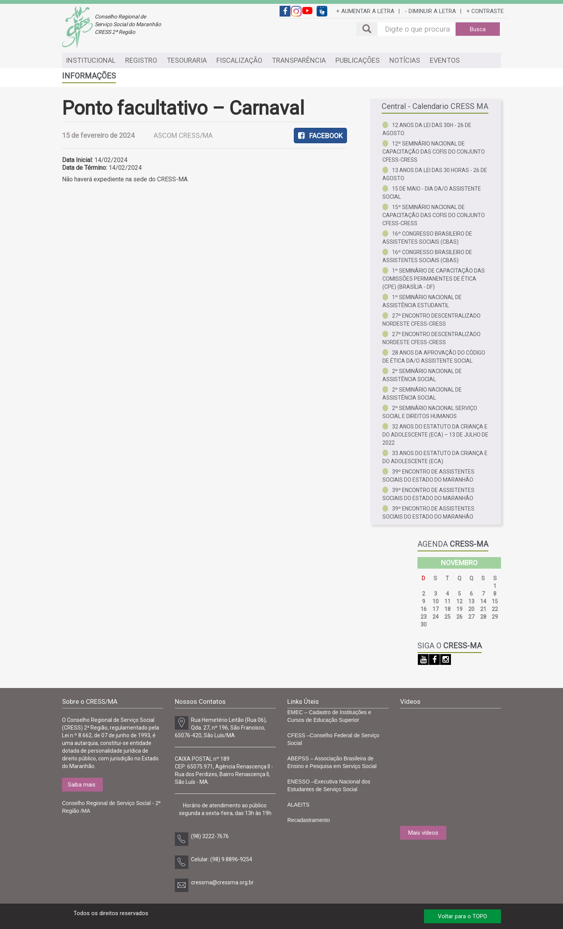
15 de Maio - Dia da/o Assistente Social (431, 193)
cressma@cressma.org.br (222, 882)
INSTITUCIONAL (91, 60)
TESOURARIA (187, 60)
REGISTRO (141, 60)
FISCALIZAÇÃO (239, 60)
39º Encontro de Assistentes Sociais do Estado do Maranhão (428, 476)
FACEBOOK (320, 136)
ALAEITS (298, 805)
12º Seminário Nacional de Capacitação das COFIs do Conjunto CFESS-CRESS (433, 152)
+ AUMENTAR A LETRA (365, 11)
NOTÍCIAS (404, 60)
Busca (478, 29)
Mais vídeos (423, 832)
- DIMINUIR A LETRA (430, 11)
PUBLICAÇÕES (357, 60)
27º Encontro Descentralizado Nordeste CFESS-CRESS (431, 320)
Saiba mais (82, 784)
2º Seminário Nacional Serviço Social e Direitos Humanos (429, 412)
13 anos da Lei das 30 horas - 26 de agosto (434, 174)
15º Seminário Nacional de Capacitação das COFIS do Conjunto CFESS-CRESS (433, 215)
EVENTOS (445, 60)
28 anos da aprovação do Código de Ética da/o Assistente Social (433, 357)
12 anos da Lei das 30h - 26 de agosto (426, 129)
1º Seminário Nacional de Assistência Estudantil (422, 301)
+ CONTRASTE (485, 11)
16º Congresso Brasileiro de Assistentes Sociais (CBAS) (427, 238)
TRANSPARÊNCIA (299, 60)
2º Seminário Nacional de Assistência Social (422, 375)
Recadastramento (308, 820)
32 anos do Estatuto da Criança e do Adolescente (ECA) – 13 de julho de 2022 (435, 434)
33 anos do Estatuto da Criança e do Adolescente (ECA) (435, 457)
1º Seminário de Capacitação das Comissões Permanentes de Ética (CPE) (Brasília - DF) (433, 279)
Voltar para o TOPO (462, 916)
